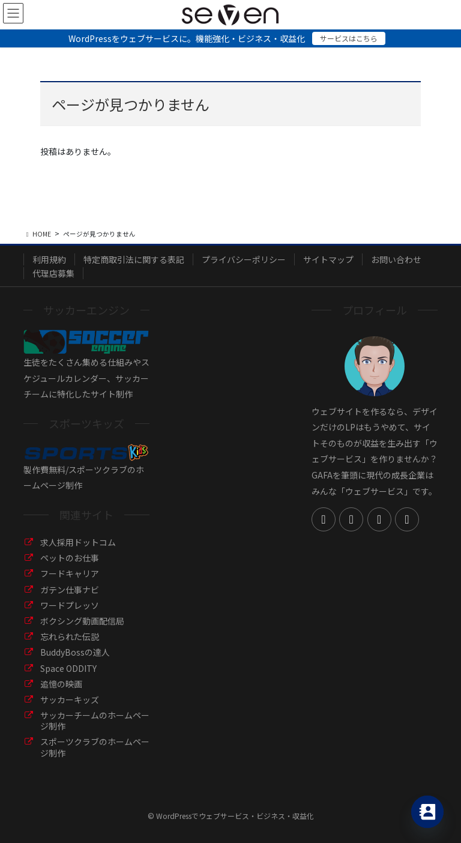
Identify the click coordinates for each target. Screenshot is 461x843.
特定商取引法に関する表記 (133, 259)
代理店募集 (53, 273)
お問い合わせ (396, 259)
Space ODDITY (68, 668)
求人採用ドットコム (78, 542)
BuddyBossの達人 (75, 652)
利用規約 (49, 259)
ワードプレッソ (69, 605)
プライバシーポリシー (244, 259)
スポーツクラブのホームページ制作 (94, 747)
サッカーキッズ (69, 699)
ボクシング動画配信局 (82, 621)
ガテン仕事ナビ (69, 590)
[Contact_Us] (427, 812)
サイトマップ (328, 259)
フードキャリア (69, 573)
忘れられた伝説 (69, 636)
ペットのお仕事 (69, 558)
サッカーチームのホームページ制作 (94, 720)
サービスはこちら (349, 38)
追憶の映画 (61, 684)
